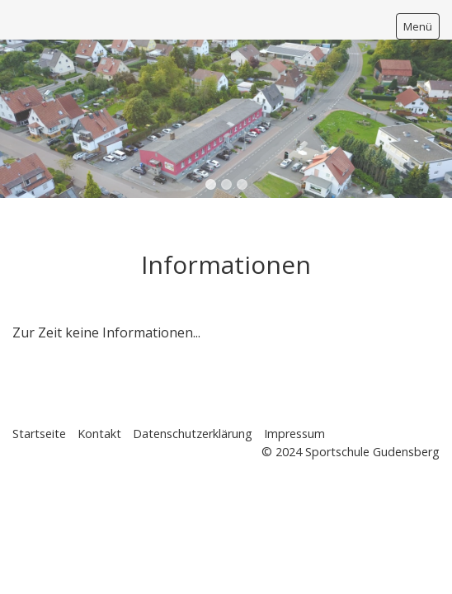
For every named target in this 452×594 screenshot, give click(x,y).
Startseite (39, 433)
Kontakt (99, 433)
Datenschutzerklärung (192, 433)
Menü (417, 26)
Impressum (294, 433)
